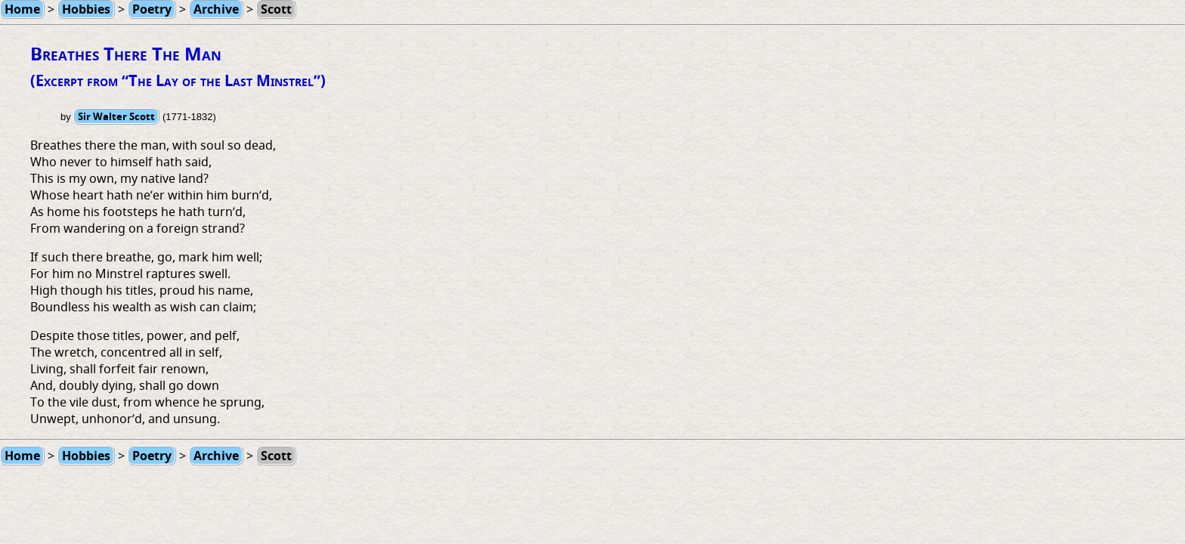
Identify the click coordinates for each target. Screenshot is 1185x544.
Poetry (152, 455)
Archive (216, 455)
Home (22, 455)
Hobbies (86, 455)
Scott (276, 455)
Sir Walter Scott (116, 116)
